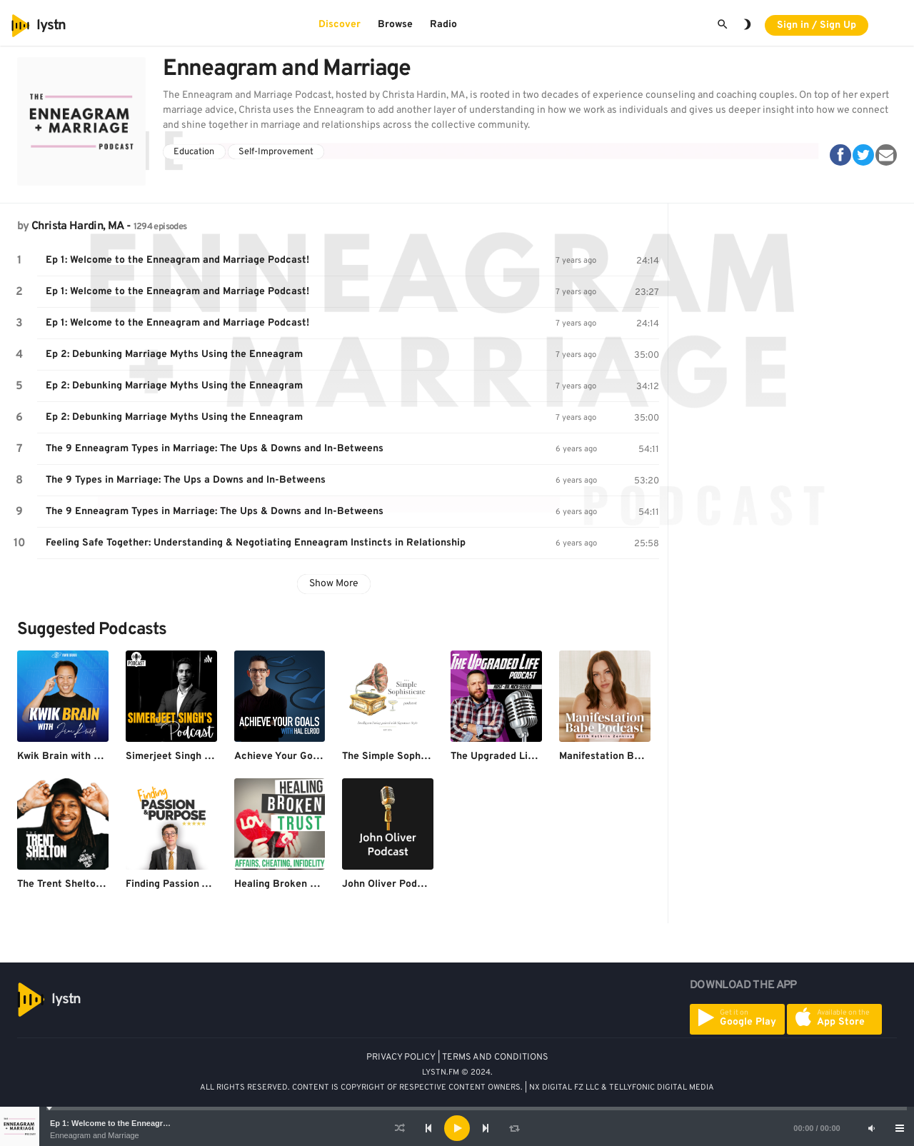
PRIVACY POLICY (401, 1057)
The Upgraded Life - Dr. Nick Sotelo (534, 756)
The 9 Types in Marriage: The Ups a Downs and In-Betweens (186, 480)
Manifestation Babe (605, 756)
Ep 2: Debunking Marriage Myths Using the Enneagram (174, 354)
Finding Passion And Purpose (193, 884)
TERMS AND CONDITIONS (495, 1057)
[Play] (457, 1128)
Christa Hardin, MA (77, 226)
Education (194, 152)
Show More (333, 584)
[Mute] (871, 1128)
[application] (457, 1128)
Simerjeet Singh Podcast (184, 756)
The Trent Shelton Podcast (80, 884)
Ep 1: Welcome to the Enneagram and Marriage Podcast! (155, 1123)
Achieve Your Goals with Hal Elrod (315, 756)
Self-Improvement (275, 152)
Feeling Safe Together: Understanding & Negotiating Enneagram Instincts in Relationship (256, 543)
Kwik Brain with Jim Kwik (76, 756)
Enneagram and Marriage (94, 1135)
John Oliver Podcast (390, 884)
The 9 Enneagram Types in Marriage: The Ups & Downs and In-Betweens (214, 449)
